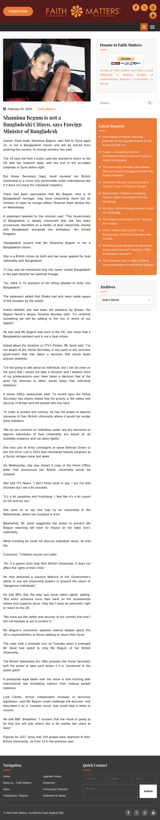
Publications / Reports (15, 795)
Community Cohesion (55, 789)
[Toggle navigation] (152, 27)
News (6, 789)
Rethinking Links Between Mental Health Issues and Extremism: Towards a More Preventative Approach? (127, 249)
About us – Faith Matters (17, 782)
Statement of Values (54, 795)
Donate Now (18, 11)
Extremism (49, 782)
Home (6, 776)
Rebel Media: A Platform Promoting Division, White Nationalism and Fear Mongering (125, 197)
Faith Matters (46, 109)
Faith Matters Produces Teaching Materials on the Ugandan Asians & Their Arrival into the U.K (127, 141)
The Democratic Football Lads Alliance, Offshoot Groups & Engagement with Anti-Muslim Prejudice (128, 171)
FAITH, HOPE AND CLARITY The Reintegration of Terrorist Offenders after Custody (127, 234)
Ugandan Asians (52, 776)
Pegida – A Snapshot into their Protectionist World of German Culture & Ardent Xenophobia (127, 156)
